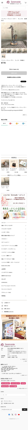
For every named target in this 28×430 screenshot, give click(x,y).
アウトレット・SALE (6, 292)
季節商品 (3, 295)
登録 (25, 409)
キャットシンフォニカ (6, 289)
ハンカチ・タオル (5, 232)
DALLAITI (3, 279)
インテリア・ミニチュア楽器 (7, 252)
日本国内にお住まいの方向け (14, 77)
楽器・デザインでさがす (6, 225)
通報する (24, 114)
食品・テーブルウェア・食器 (7, 259)
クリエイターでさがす (6, 228)
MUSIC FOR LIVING (5, 265)
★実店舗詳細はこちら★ (12, 15)
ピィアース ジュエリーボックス (8, 285)
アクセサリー (4, 238)
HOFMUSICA (4, 282)
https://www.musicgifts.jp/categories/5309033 (12, 110)
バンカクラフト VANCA (6, 272)
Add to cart (14, 73)
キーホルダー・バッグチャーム (8, 249)
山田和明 (3, 269)
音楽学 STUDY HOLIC (6, 275)
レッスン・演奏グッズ (6, 255)
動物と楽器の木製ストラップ (7, 235)
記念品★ (19, 15)
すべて (4, 123)
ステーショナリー (5, 242)
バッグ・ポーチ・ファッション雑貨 (9, 245)
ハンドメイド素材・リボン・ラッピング (10, 262)
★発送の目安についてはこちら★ (14, 14)
